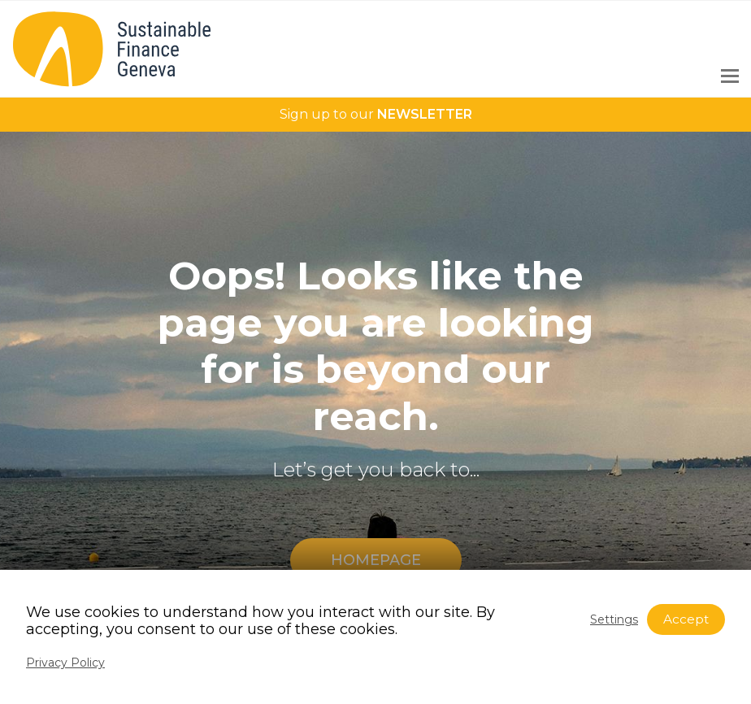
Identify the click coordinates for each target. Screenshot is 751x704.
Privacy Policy (65, 662)
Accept (686, 619)
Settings (614, 619)
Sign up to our (376, 114)
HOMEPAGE (376, 560)
